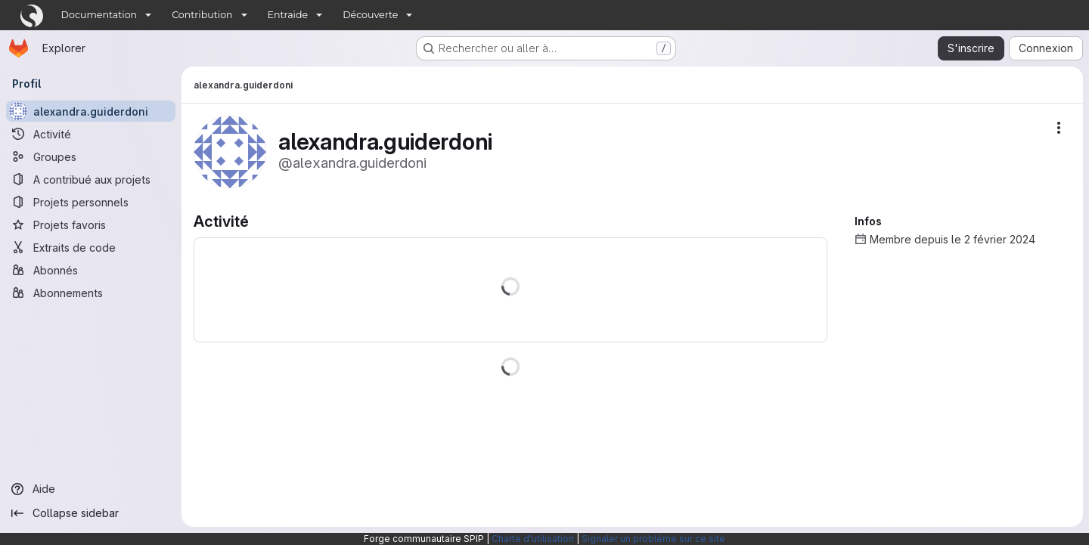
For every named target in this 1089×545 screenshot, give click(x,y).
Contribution (202, 14)
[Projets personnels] (90, 201)
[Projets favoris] (90, 224)
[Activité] (90, 133)
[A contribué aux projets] (90, 179)
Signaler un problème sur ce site (653, 538)
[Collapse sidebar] (90, 513)
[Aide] (90, 489)
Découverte (370, 14)
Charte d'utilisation (533, 538)
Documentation (99, 14)
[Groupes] (90, 156)
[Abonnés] (90, 269)
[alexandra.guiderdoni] (90, 111)
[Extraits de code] (90, 247)
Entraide (288, 14)
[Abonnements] (90, 292)
